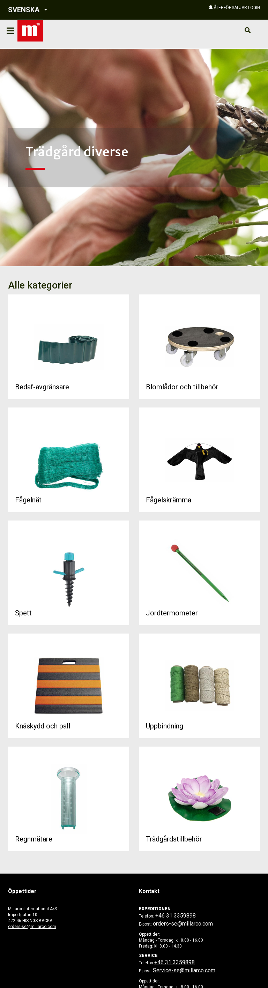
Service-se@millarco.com (184, 970)
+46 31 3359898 (175, 915)
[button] (57, 10)
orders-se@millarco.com (32, 926)
